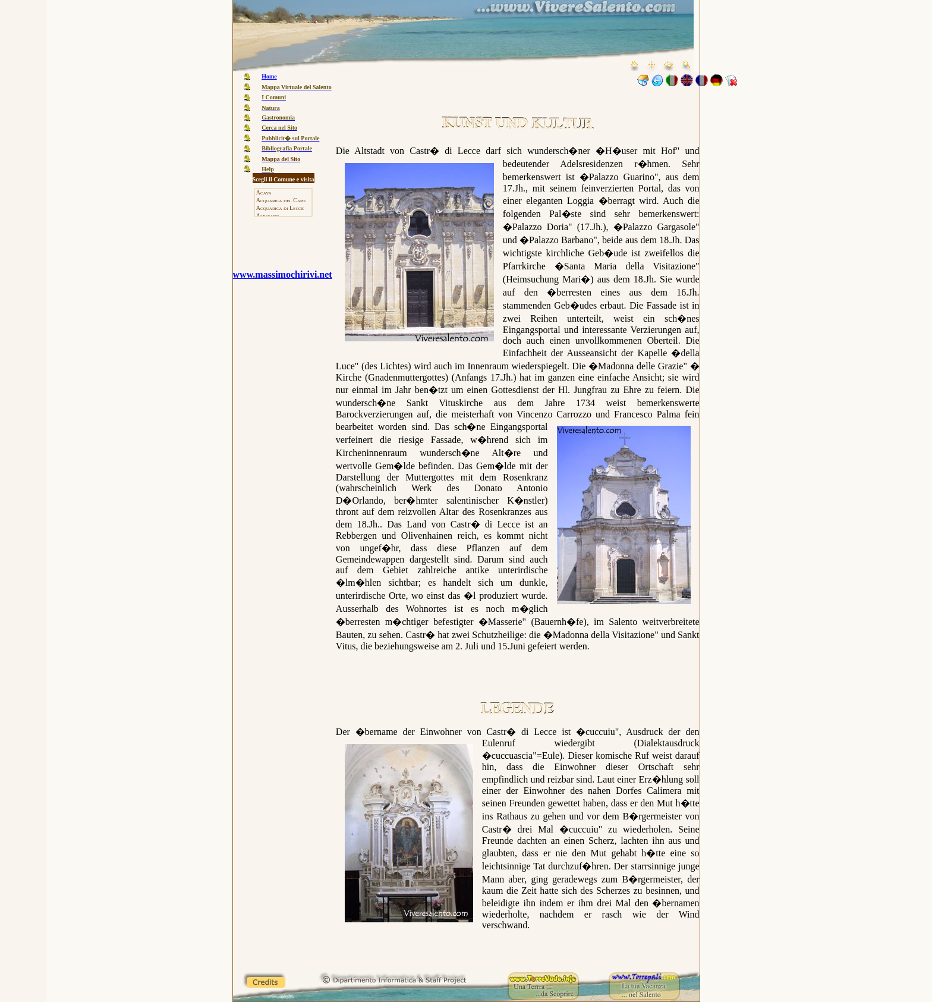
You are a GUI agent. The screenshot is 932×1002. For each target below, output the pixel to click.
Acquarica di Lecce (283, 208)
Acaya (283, 193)
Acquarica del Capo (283, 201)
